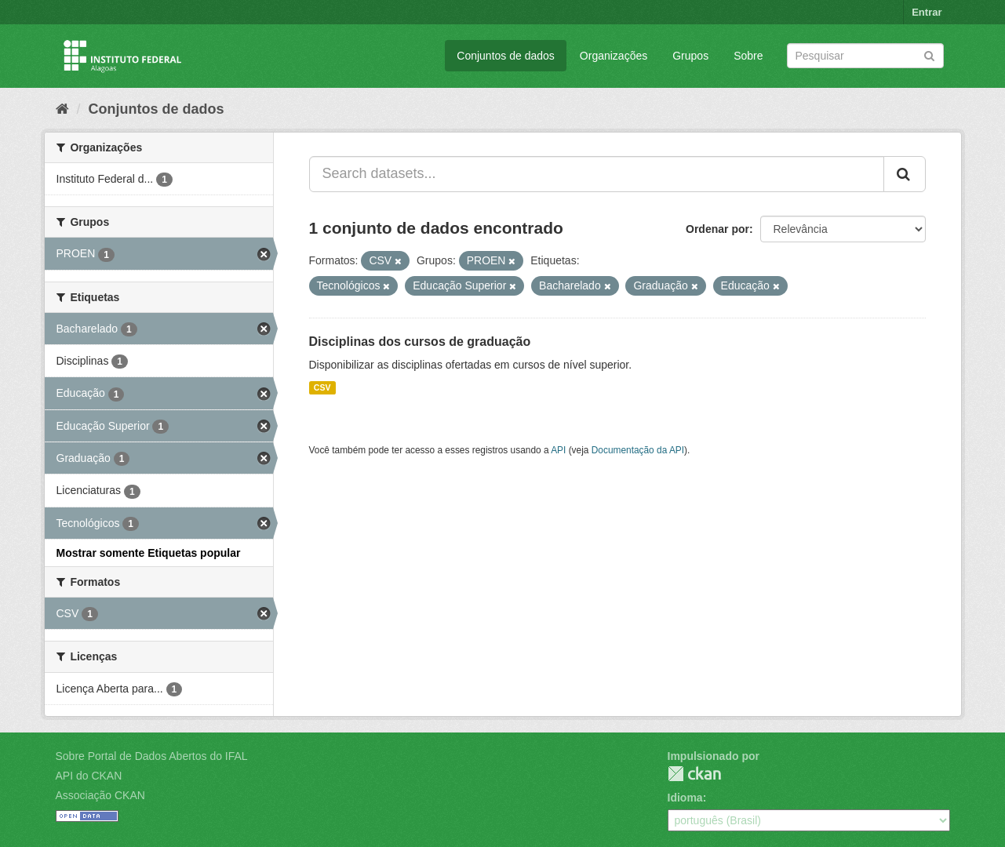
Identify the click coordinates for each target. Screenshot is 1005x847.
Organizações (613, 55)
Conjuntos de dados (506, 55)
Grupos (690, 55)
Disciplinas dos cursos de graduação (420, 341)
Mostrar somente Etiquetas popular (148, 553)
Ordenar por (717, 229)
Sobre (748, 55)
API (558, 450)
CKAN (694, 773)
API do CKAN (89, 775)
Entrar (926, 12)
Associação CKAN (100, 795)
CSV (322, 387)
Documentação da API (638, 450)
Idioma (685, 797)
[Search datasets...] (596, 174)
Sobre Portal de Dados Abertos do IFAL (152, 756)
